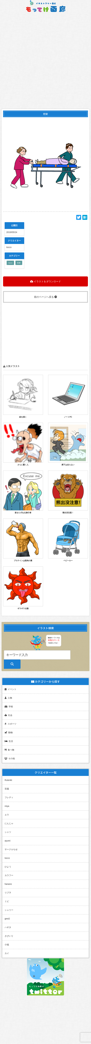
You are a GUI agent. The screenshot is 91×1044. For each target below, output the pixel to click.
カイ (7, 953)
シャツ (8, 832)
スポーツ (10, 724)
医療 (19, 263)
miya (7, 806)
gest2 (7, 918)
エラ (7, 814)
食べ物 (9, 750)
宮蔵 (7, 789)
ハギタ (8, 927)
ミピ (7, 901)
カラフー (9, 875)
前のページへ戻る (45, 297)
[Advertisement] (45, 324)
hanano (8, 884)
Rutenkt (8, 780)
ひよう (8, 866)
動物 (9, 732)
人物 (8, 698)
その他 (10, 758)
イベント (10, 689)
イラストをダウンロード (45, 281)
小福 (7, 944)
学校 (9, 706)
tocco (10, 263)
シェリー (9, 910)
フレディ (9, 797)
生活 (9, 741)
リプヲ (8, 892)
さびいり (9, 936)
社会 (8, 715)
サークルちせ (11, 849)
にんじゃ (9, 823)
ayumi (7, 840)
